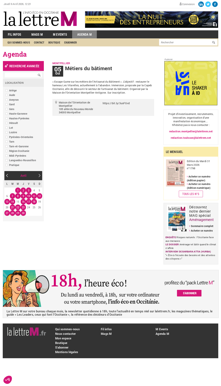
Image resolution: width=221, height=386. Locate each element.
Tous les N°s (190, 194)
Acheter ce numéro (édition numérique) (198, 186)
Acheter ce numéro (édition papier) (198, 178)
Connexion (188, 4)
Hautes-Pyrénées (19, 118)
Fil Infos (14, 34)
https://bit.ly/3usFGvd (116, 103)
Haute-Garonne (18, 113)
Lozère (13, 132)
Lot (11, 127)
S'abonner (70, 42)
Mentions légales (66, 352)
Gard (12, 104)
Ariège (13, 90)
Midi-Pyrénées (17, 155)
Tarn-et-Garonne (19, 146)
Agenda (15, 54)
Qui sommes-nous (18, 42)
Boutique (54, 42)
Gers (11, 109)
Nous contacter (65, 334)
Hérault (13, 123)
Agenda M (84, 34)
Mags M (37, 34)
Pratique (14, 165)
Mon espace (63, 338)
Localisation (14, 82)
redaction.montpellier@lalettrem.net (191, 131)
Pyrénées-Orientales (21, 137)
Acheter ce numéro (202, 230)
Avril (23, 175)
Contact (39, 42)
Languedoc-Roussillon (22, 160)
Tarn (11, 141)
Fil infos (106, 329)
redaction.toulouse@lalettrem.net (191, 137)
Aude (12, 95)
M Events (60, 34)
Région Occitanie (19, 151)
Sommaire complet (202, 226)
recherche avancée (24, 66)
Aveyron (14, 99)
